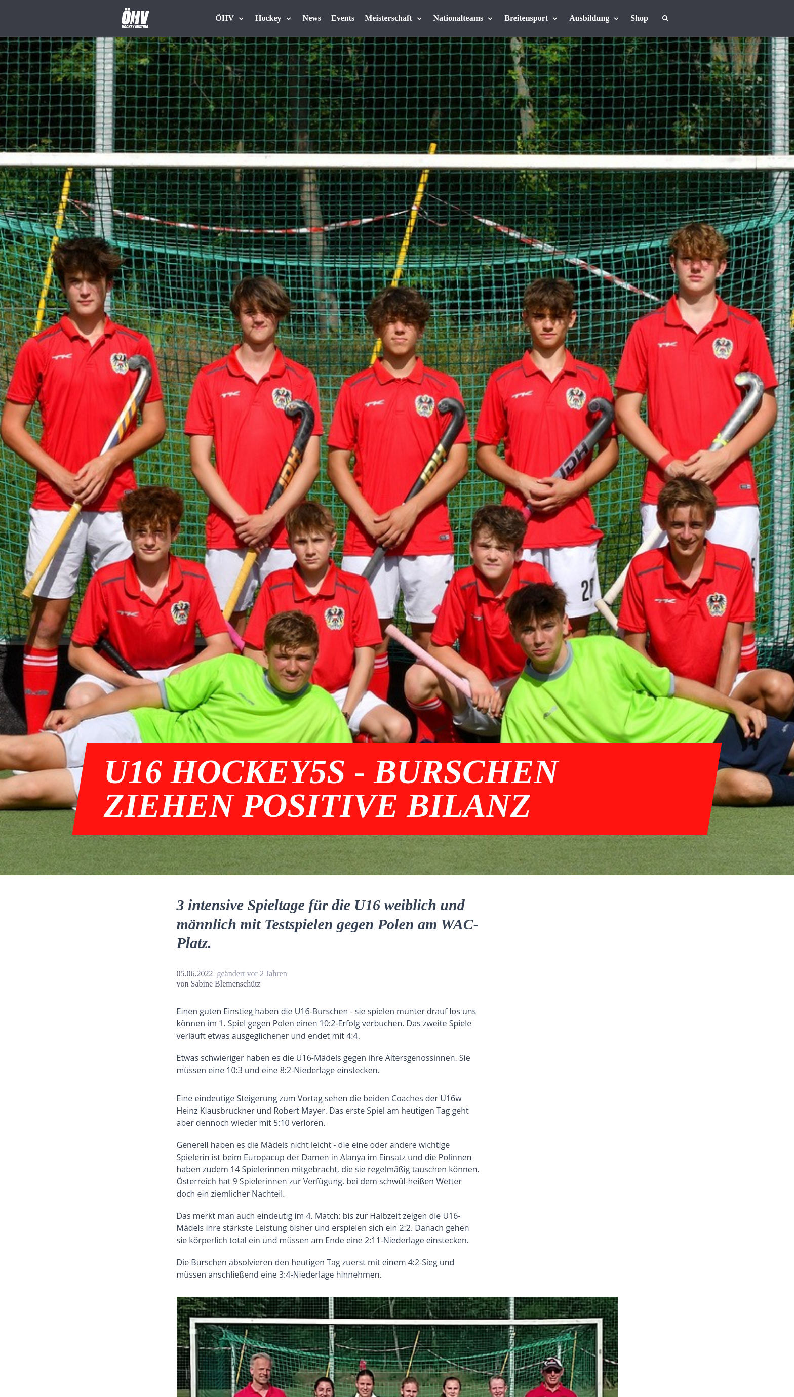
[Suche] (665, 18)
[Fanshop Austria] (639, 18)
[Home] (135, 18)
